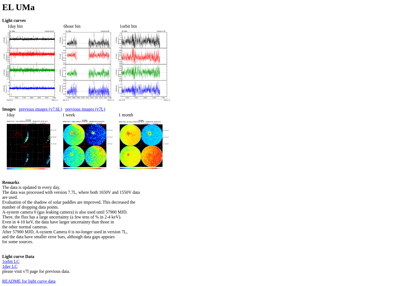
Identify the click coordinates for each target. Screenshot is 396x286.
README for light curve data (29, 281)
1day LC (10, 266)
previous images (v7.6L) (40, 109)
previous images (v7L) (85, 109)
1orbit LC (11, 261)
